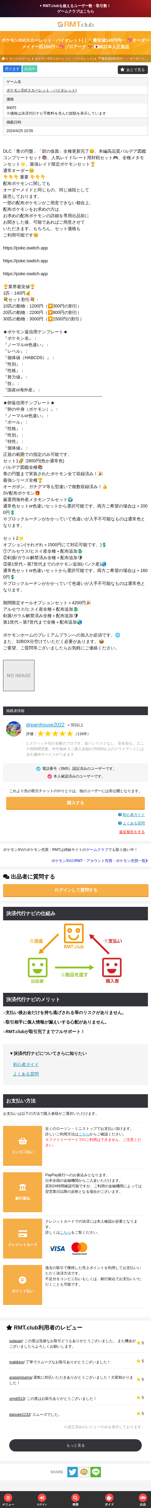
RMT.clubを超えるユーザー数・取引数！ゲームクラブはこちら (75, 9)
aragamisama (20, 1377)
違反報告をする (132, 832)
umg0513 (17, 1398)
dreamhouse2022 (45, 724)
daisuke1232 (19, 1414)
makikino (16, 1362)
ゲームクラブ (97, 850)
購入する (75, 802)
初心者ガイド (134, 815)
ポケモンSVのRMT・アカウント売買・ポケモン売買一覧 (99, 861)
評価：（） (58, 734)
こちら (83, 1134)
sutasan (15, 1341)
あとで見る (135, 70)
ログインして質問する (75, 889)
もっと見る (75, 1445)
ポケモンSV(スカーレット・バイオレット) (41, 90)
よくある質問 (134, 823)
